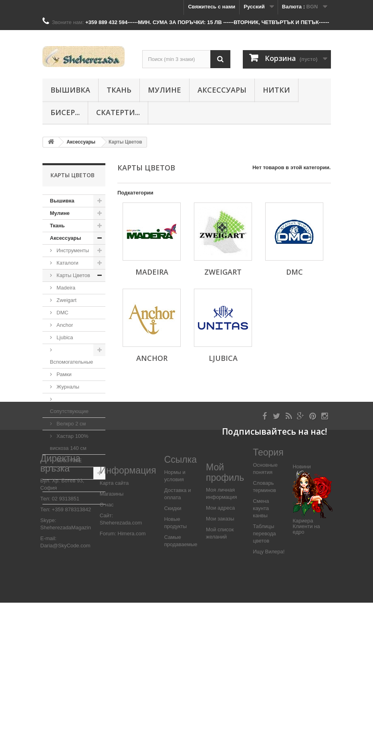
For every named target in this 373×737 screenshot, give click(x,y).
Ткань (119, 90)
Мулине (164, 90)
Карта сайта (114, 617)
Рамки (63, 374)
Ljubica (64, 337)
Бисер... (65, 112)
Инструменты (72, 250)
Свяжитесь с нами (211, 7)
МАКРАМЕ (68, 461)
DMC (62, 313)
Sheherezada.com (121, 657)
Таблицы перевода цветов (264, 668)
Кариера (302, 655)
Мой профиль (225, 607)
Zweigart (66, 300)
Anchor (64, 325)
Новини (301, 601)
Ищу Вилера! (268, 686)
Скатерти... (118, 112)
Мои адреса (220, 642)
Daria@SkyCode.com (65, 680)
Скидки (172, 643)
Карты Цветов (72, 275)
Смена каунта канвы (261, 642)
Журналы (67, 387)
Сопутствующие (69, 411)
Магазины (112, 628)
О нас (107, 639)
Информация (128, 605)
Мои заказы (220, 653)
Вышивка (70, 90)
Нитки (276, 90)
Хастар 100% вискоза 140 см (69, 442)
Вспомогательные (71, 362)
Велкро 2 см (70, 424)
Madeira (65, 288)
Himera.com (131, 668)
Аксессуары (222, 90)
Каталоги (67, 263)
